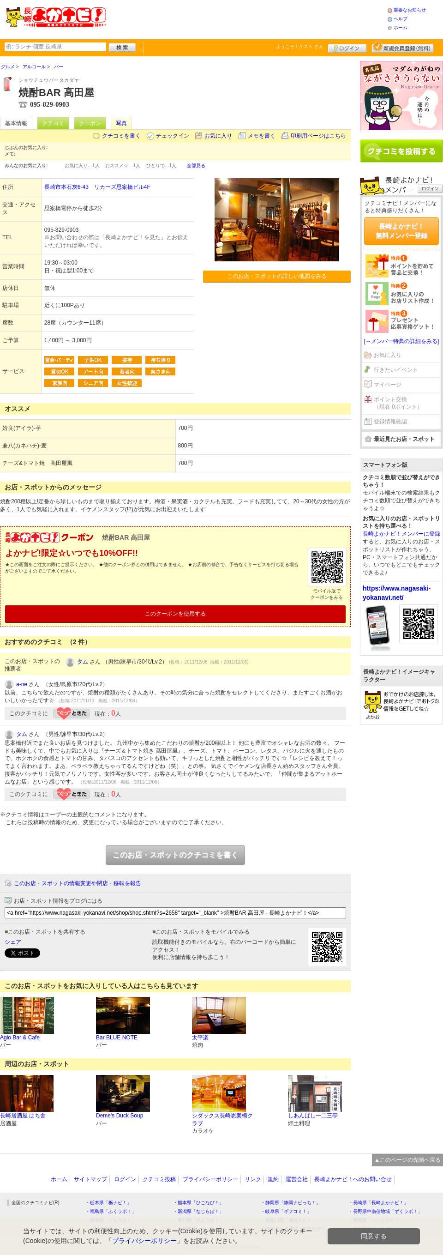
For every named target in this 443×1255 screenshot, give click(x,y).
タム (82, 661)
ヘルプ (400, 18)
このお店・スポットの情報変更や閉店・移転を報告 (77, 883)
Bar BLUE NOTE (117, 1037)
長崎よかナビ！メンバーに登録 (401, 534)
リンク (253, 1179)
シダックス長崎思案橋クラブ (222, 1119)
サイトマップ (90, 1179)
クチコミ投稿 (159, 1179)
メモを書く (261, 136)
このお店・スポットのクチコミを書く (175, 855)
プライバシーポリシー (210, 1179)
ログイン (347, 47)
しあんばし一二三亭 (313, 1115)
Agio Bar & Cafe (20, 1037)
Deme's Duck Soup (119, 1115)
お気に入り (218, 136)
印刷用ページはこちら (318, 136)
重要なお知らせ (410, 9)
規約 (273, 1179)
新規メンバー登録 (402, 47)
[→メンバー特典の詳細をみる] (401, 341)
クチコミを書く (121, 136)
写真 (121, 123)
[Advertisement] (246, 18)
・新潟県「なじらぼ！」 (198, 1211)
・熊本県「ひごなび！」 (198, 1202)
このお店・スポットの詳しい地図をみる (277, 276)
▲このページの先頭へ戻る (407, 1160)
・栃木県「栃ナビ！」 (108, 1202)
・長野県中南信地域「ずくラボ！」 (385, 1211)
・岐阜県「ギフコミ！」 (286, 1211)
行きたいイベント (396, 370)
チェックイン (172, 136)
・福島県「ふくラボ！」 (110, 1211)
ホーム (400, 27)
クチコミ (53, 123)
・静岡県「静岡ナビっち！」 (291, 1202)
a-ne (21, 684)
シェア (13, 942)
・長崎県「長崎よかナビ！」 (378, 1202)
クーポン (90, 123)
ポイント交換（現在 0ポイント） (398, 403)
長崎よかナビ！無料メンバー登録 (401, 231)
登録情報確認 (390, 421)
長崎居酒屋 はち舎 (23, 1115)
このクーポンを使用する (175, 613)
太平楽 (200, 1037)
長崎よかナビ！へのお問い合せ (353, 1179)
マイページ (387, 384)
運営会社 (297, 1179)
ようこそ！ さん (299, 46)
